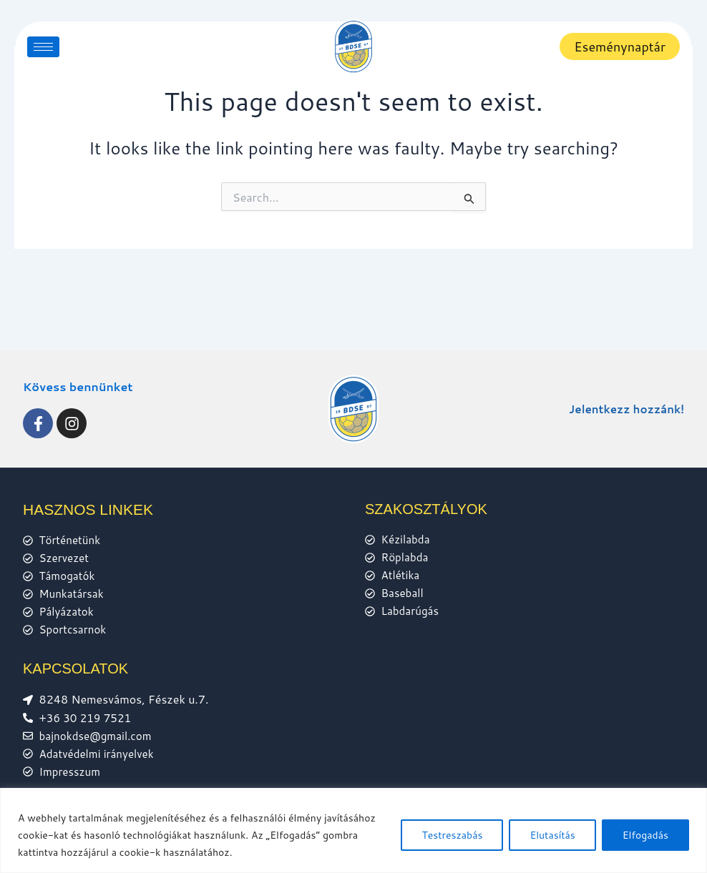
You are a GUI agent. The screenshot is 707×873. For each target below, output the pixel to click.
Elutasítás (552, 835)
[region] (353, 830)
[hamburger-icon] (43, 46)
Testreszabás (451, 835)
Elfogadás (645, 835)
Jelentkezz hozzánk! (623, 399)
